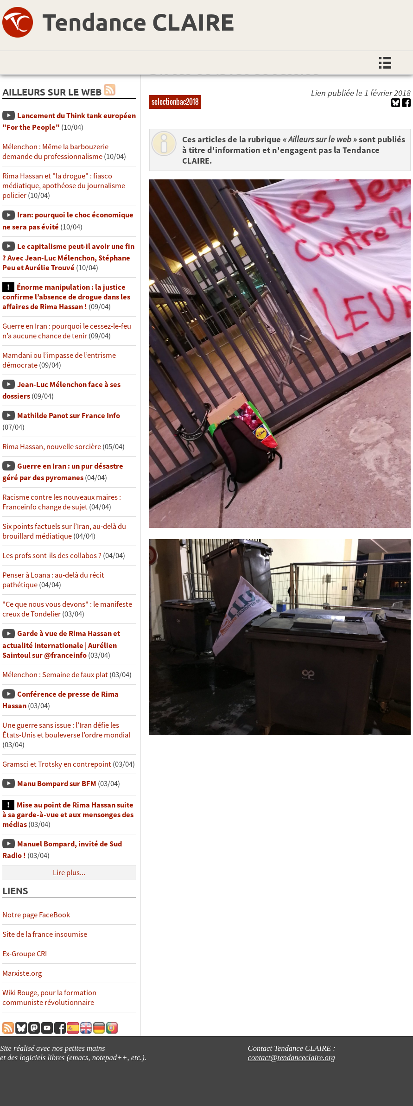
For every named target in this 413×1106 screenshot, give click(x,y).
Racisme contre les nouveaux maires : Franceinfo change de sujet (61, 502)
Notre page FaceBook (36, 915)
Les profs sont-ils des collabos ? (52, 555)
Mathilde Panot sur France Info (68, 415)
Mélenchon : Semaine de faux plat (55, 675)
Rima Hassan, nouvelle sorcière (51, 446)
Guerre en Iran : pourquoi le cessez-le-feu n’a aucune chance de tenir (66, 331)
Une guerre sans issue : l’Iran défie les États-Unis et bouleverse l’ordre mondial (66, 730)
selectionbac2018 (175, 101)
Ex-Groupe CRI (24, 954)
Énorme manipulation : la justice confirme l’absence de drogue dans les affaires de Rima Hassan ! (66, 296)
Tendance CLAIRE (138, 21)
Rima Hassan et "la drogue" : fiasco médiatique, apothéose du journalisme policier (63, 185)
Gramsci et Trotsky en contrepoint (56, 764)
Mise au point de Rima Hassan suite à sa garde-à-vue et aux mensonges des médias (67, 814)
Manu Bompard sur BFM (56, 783)
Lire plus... (69, 872)
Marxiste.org (22, 973)
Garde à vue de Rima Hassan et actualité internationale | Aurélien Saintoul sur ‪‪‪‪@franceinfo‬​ (61, 644)
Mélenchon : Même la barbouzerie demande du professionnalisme (55, 151)
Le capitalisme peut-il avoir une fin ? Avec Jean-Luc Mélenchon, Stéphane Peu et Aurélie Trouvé (68, 257)
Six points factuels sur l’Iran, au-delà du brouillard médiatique (64, 531)
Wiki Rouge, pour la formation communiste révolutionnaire (49, 997)
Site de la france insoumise (44, 934)
